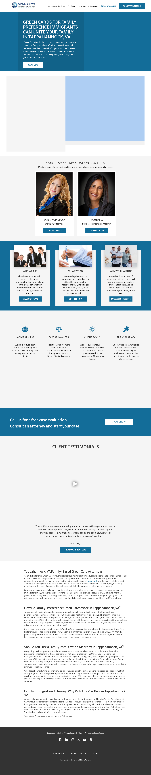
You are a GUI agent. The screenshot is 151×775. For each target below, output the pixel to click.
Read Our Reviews (75, 549)
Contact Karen (54, 231)
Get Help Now (75, 299)
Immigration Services (56, 6)
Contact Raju (97, 231)
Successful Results (121, 299)
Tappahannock (71, 733)
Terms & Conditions (78, 753)
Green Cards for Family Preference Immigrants (44, 42)
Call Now (120, 421)
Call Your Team (30, 299)
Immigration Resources (88, 6)
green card (92, 581)
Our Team (72, 6)
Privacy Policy (58, 753)
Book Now (33, 65)
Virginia (60, 733)
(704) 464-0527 (108, 6)
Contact (95, 753)
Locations (51, 733)
